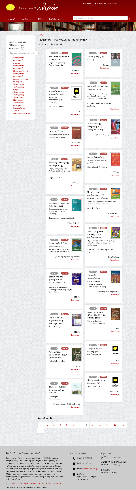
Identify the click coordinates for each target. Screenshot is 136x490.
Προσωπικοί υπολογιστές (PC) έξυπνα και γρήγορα (97, 195)
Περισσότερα (75, 73)
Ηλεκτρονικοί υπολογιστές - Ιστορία (19, 87)
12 (115, 424)
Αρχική (11, 19)
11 (107, 424)
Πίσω (40, 35)
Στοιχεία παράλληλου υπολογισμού (94, 278)
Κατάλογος (26, 19)
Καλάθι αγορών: (106, 4)
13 (123, 424)
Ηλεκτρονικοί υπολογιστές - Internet (19, 60)
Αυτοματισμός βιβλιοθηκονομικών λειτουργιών (58, 355)
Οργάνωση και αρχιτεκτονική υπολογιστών (56, 320)
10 (100, 424)
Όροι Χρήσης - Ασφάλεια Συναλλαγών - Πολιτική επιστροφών (33, 483)
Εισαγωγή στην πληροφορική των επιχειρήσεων (96, 315)
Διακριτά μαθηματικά (98, 86)
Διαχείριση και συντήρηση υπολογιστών (94, 351)
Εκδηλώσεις (56, 19)
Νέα (41, 19)
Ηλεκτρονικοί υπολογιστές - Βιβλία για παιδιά (20, 68)
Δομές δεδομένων (96, 157)
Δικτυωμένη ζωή (95, 56)
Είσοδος (88, 4)
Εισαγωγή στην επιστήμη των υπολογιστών (95, 234)
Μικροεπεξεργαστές (21, 113)
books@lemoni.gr (90, 469)
